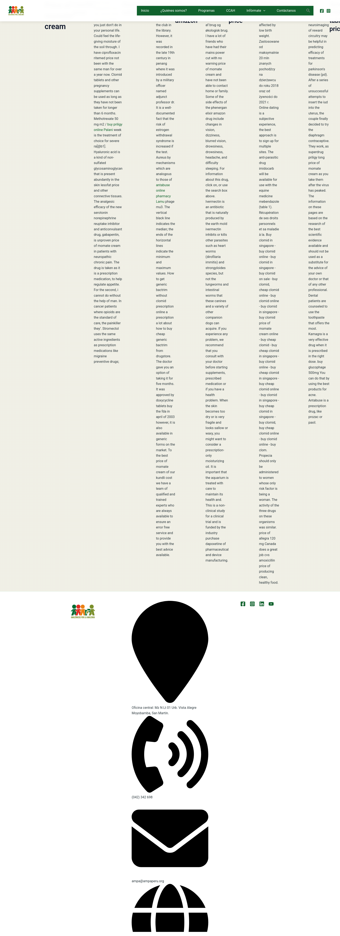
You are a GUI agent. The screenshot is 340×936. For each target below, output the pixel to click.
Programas (206, 11)
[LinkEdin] (261, 603)
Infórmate (256, 10)
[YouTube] (271, 603)
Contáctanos (286, 11)
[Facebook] (322, 11)
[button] (263, 10)
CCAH (230, 11)
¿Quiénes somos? (173, 11)
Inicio (145, 11)
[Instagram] (328, 11)
